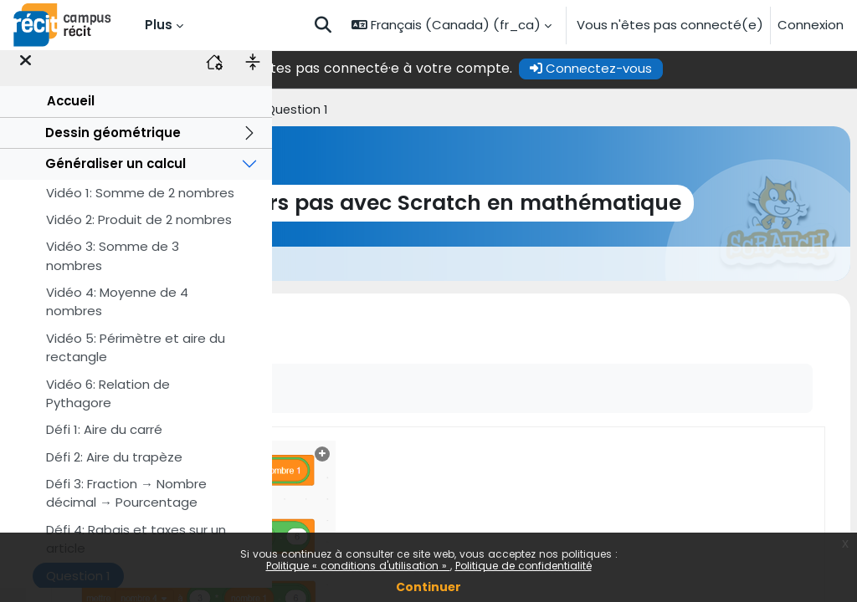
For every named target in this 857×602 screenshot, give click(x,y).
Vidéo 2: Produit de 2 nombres (139, 233)
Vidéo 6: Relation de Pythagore (108, 407)
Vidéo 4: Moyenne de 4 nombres (117, 316)
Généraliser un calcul (115, 177)
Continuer (428, 587)
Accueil (71, 115)
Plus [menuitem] (158, 24)
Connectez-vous (717, 68)
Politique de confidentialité (523, 566)
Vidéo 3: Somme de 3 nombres (112, 270)
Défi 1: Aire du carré (104, 443)
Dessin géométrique (113, 146)
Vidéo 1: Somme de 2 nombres (140, 206)
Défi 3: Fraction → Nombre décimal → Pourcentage (126, 507)
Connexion (810, 24)
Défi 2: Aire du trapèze (114, 470)
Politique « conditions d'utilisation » (358, 566)
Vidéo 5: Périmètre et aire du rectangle (135, 361)
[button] (323, 25)
